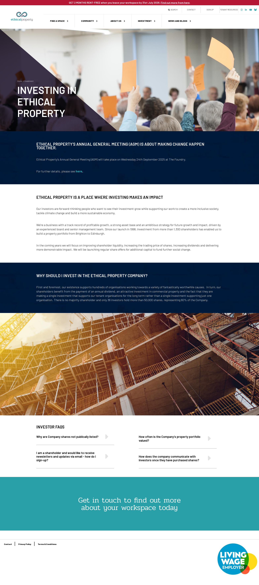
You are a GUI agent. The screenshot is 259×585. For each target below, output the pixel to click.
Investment (145, 21)
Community (87, 21)
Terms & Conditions (47, 544)
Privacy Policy (24, 544)
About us (116, 21)
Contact (191, 10)
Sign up (210, 10)
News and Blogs (177, 21)
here (79, 171)
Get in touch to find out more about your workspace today (129, 503)
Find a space (57, 21)
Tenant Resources (229, 10)
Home (19, 81)
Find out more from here (175, 2)
